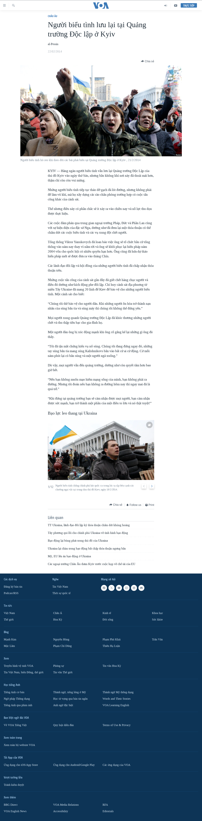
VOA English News (15, 811)
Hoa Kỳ (57, 619)
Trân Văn (157, 639)
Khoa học (157, 613)
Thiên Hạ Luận (111, 646)
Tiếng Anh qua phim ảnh (18, 705)
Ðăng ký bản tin (13, 587)
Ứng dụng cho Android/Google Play (74, 765)
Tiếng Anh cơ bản (14, 692)
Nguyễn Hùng (61, 639)
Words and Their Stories (117, 699)
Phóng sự (58, 666)
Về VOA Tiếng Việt (15, 725)
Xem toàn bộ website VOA (19, 745)
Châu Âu (52, 16)
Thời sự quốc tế (61, 593)
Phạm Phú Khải (112, 639)
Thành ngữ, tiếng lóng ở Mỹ (69, 692)
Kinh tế (107, 613)
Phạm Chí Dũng (62, 646)
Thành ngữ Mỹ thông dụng (118, 692)
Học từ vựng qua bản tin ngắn (70, 699)
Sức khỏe (157, 619)
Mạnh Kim (10, 639)
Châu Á (57, 613)
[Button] (147, 61)
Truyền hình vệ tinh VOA (18, 666)
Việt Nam (9, 613)
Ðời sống (108, 619)
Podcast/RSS (11, 593)
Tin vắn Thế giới (62, 672)
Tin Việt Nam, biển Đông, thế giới (23, 672)
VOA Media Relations (66, 805)
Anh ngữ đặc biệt (63, 705)
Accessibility (60, 811)
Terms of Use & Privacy (117, 725)
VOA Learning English (116, 705)
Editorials (108, 811)
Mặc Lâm (9, 646)
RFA (105, 805)
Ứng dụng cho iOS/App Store (21, 765)
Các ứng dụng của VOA (116, 765)
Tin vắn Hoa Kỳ (112, 666)
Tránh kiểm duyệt (14, 785)
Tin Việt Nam (60, 587)
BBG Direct (11, 805)
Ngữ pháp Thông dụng (17, 699)
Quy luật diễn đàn (63, 725)
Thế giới (9, 619)
